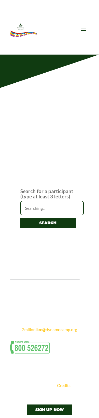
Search (47, 223)
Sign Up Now (49, 410)
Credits (63, 385)
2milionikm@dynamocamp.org (49, 329)
